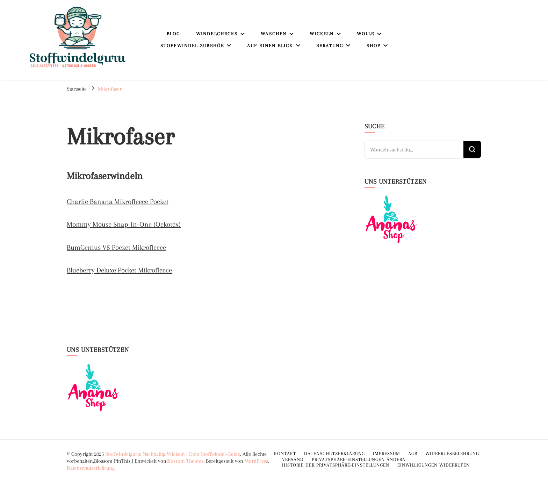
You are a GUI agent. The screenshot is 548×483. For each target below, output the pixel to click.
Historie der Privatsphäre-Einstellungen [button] (335, 465)
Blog (173, 33)
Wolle (366, 33)
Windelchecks (217, 33)
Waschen (274, 33)
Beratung (330, 45)
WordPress (256, 461)
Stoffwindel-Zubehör (192, 45)
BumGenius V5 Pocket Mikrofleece (116, 247)
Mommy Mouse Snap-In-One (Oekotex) (124, 224)
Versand (293, 459)
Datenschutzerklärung (91, 468)
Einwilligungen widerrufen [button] (433, 465)
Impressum (386, 453)
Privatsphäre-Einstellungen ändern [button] (359, 459)
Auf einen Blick (270, 45)
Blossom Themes (184, 461)
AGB (412, 453)
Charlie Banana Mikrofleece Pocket (117, 202)
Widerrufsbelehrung (452, 453)
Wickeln (322, 33)
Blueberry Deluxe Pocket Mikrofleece (119, 270)
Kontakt (285, 453)
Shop (374, 45)
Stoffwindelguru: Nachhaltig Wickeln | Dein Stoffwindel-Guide (172, 454)
